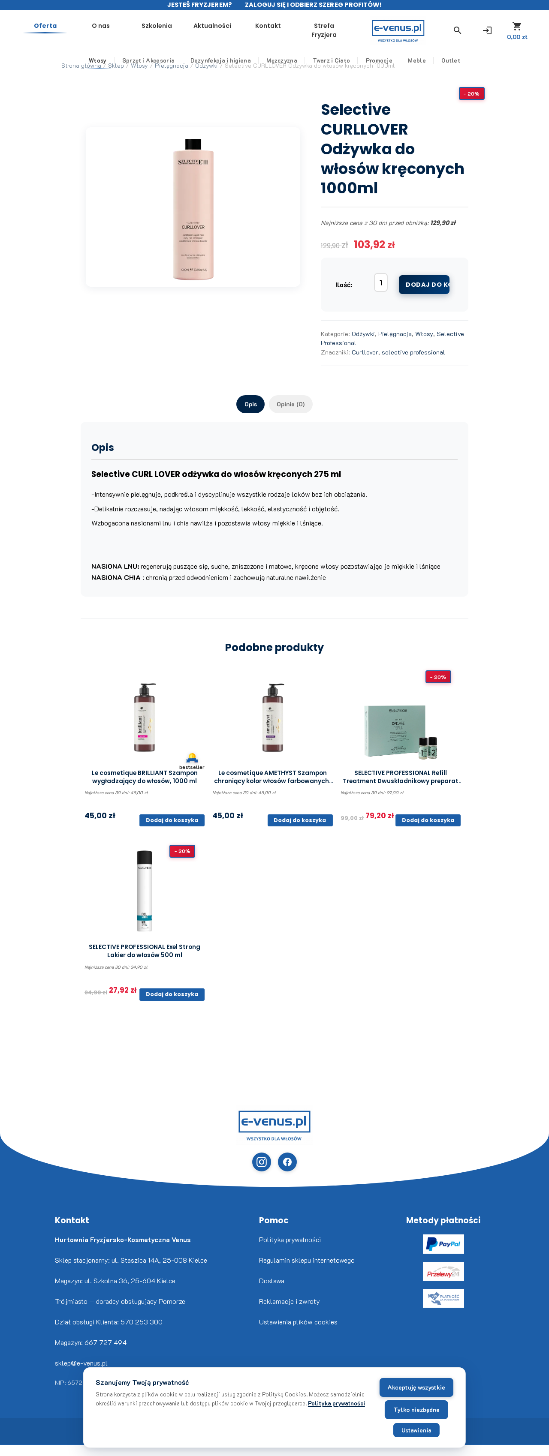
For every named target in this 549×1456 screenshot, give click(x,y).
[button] (429, 34)
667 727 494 (105, 1353)
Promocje (379, 66)
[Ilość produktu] (381, 282)
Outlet (450, 66)
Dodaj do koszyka (427, 284)
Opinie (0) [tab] (294, 405)
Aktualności (289, 29)
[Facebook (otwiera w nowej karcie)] (286, 1171)
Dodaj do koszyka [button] (171, 825)
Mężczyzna (281, 66)
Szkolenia (238, 29)
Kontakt (339, 29)
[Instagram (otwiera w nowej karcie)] (262, 1171)
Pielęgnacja (395, 334)
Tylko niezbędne (376, 1406)
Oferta (136, 29)
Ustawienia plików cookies (298, 1332)
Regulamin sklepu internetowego (307, 1271)
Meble (417, 66)
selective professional (413, 352)
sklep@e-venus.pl (81, 1373)
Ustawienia (375, 1427)
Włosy (98, 66)
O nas (187, 29)
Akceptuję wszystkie (375, 1384)
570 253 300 (142, 1332)
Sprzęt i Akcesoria (148, 66)
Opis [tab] (246, 405)
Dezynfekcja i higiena (220, 66)
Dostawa (271, 1291)
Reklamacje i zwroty (289, 1312)
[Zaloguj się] (461, 34)
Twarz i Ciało (331, 66)
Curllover (365, 352)
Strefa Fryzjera (389, 33)
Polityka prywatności (290, 1250)
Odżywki (363, 334)
